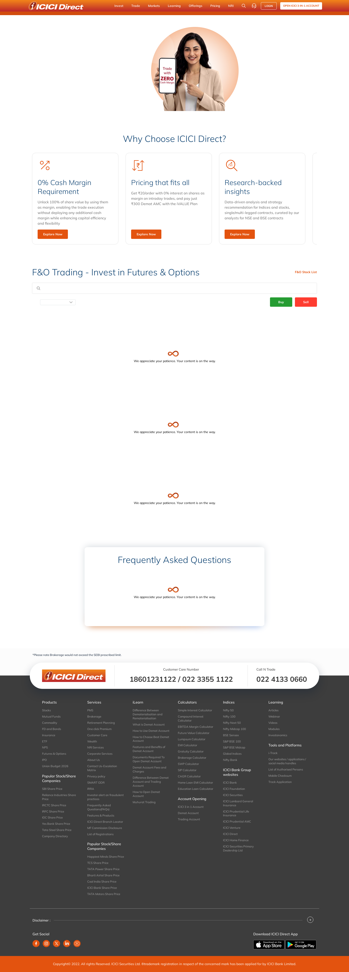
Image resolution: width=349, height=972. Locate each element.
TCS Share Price (97, 863)
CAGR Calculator (189, 776)
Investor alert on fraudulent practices (105, 797)
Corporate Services (99, 753)
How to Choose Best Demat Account (151, 739)
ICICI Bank (230, 782)
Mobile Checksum (280, 775)
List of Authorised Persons (285, 769)
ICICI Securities (233, 795)
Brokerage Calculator (192, 757)
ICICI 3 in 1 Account (191, 807)
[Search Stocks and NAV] (243, 5)
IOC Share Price (52, 817)
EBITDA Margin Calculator (195, 726)
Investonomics (277, 735)
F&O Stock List (306, 272)
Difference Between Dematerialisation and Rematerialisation (147, 714)
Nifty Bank (230, 760)
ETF (44, 741)
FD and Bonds (51, 729)
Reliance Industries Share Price (59, 797)
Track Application (280, 782)
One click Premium (99, 729)
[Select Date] (58, 302)
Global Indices (232, 753)
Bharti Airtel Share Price (103, 875)
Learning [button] (174, 6)
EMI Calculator (187, 745)
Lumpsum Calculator (191, 739)
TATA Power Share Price (103, 869)
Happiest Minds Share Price (105, 856)
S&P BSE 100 (232, 741)
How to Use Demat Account (151, 730)
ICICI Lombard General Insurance (238, 803)
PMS (90, 710)
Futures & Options (54, 753)
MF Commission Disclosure (104, 828)
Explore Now (52, 234)
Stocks (46, 710)
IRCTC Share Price (54, 805)
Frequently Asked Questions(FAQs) (99, 807)
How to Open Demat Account (146, 794)
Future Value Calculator (193, 733)
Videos (272, 722)
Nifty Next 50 (232, 722)
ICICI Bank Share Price (102, 887)
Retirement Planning (101, 722)
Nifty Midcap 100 (234, 729)
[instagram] (46, 943)
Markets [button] (154, 6)
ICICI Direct (230, 834)
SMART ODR (96, 782)
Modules (274, 729)
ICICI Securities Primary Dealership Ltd (238, 848)
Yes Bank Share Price (56, 823)
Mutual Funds (51, 716)
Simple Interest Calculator (195, 710)
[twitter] (56, 943)
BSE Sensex (231, 735)
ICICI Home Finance (236, 840)
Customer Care (97, 735)
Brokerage (94, 716)
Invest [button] (118, 6)
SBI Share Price (52, 789)
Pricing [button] (215, 6)
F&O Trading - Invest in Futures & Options (116, 272)
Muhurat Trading (144, 802)
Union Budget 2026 (55, 766)
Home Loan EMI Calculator (195, 782)
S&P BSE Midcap (234, 747)
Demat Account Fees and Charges (149, 769)
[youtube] (77, 943)
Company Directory (55, 836)
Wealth (92, 741)
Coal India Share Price (101, 881)
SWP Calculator (188, 764)
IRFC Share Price (53, 811)
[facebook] (36, 943)
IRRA (90, 789)
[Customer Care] (254, 5)
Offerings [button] (195, 6)
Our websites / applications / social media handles (287, 761)
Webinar (274, 716)
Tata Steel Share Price (56, 830)
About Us (93, 760)
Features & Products (100, 815)
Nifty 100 (229, 716)
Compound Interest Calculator (190, 718)
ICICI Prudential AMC (237, 821)
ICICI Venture (231, 827)
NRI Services (95, 747)
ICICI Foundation (234, 789)
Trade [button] (135, 6)
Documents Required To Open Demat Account (148, 759)
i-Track (273, 753)
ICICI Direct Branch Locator (105, 821)
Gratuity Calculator (191, 751)
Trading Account (189, 819)
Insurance (48, 735)
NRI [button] (231, 6)
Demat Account (188, 813)
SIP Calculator (187, 770)
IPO (44, 760)
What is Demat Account (149, 724)
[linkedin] (66, 943)
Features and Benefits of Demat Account (149, 749)
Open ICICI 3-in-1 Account (301, 5)
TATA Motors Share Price (103, 894)
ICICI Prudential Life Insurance (236, 813)
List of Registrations (100, 834)
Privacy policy (96, 776)
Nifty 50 (228, 710)
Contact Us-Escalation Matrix (102, 768)
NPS (45, 747)
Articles (273, 710)
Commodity (49, 722)
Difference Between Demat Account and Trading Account (151, 781)
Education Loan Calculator (195, 789)
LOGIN (269, 6)
